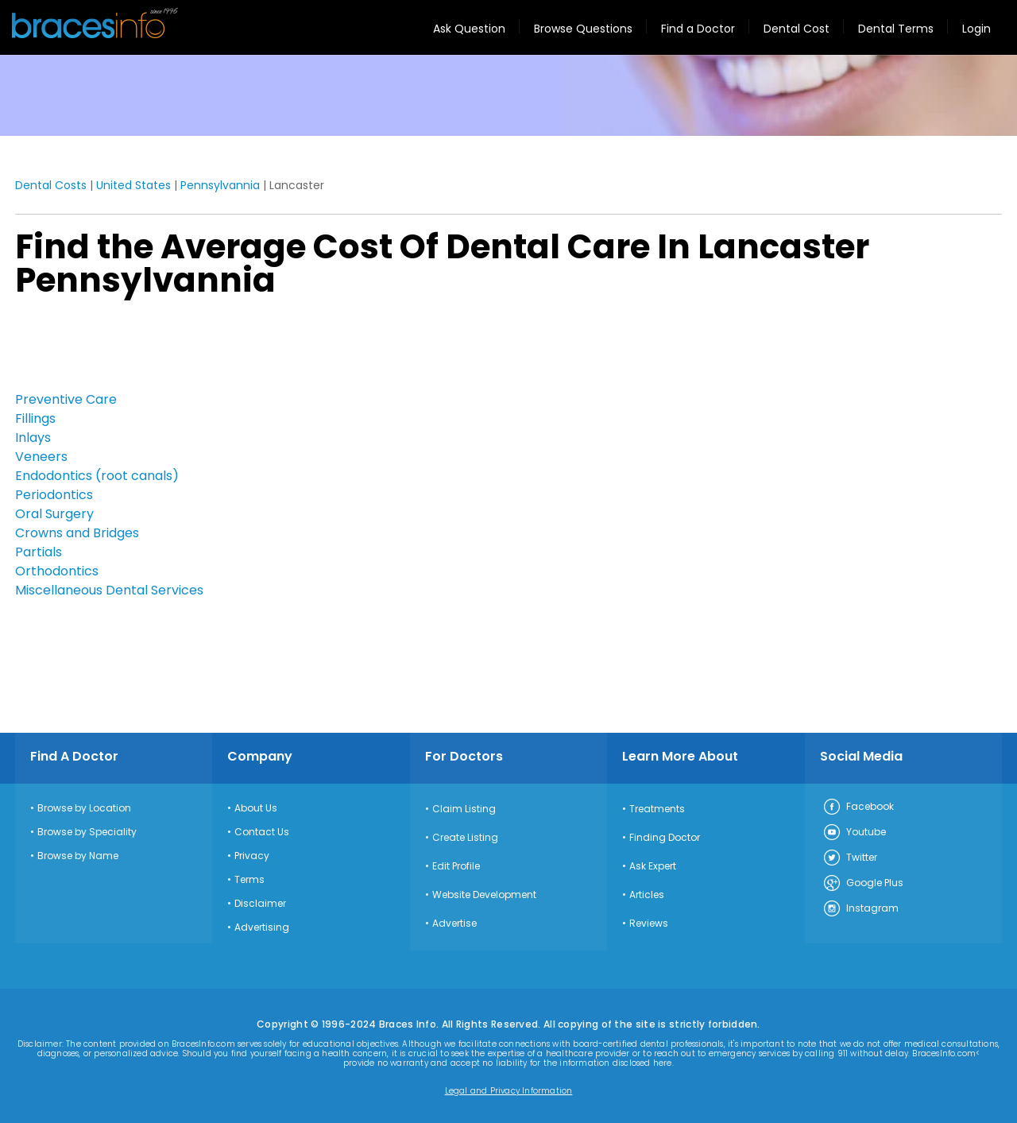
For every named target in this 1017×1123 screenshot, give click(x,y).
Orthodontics (57, 571)
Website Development (484, 894)
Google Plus (862, 884)
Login (976, 29)
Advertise (454, 923)
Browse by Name (77, 856)
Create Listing (465, 837)
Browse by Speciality (87, 832)
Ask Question (469, 29)
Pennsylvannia (220, 185)
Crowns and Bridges (77, 533)
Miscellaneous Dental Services (109, 590)
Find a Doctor (698, 29)
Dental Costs (51, 185)
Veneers (41, 456)
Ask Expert (652, 866)
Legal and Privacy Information (509, 1091)
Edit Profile (456, 866)
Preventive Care (66, 399)
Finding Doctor (664, 837)
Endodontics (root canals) (97, 476)
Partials (38, 552)
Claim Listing (464, 809)
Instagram (860, 909)
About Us (255, 808)
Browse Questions (583, 29)
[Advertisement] (94, 349)
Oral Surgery (54, 514)
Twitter (849, 858)
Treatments (657, 809)
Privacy (251, 856)
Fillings (35, 418)
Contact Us (261, 832)
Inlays (33, 437)
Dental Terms (896, 29)
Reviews (648, 923)
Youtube (854, 833)
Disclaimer (260, 903)
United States (133, 185)
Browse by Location (84, 808)
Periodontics (54, 495)
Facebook (858, 807)
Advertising (261, 927)
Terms (249, 879)
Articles (646, 894)
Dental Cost (796, 29)
